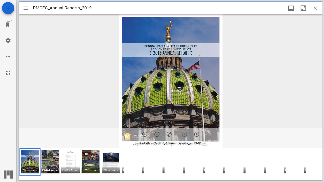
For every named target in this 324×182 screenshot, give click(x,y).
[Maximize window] (303, 8)
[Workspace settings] (8, 40)
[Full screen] (8, 73)
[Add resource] (8, 8)
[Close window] (315, 8)
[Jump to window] (8, 24)
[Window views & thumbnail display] (291, 8)
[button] (30, 162)
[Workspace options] (8, 57)
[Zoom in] (145, 134)
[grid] (170, 164)
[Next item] (197, 134)
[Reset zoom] (169, 134)
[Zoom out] (157, 134)
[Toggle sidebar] (26, 8)
